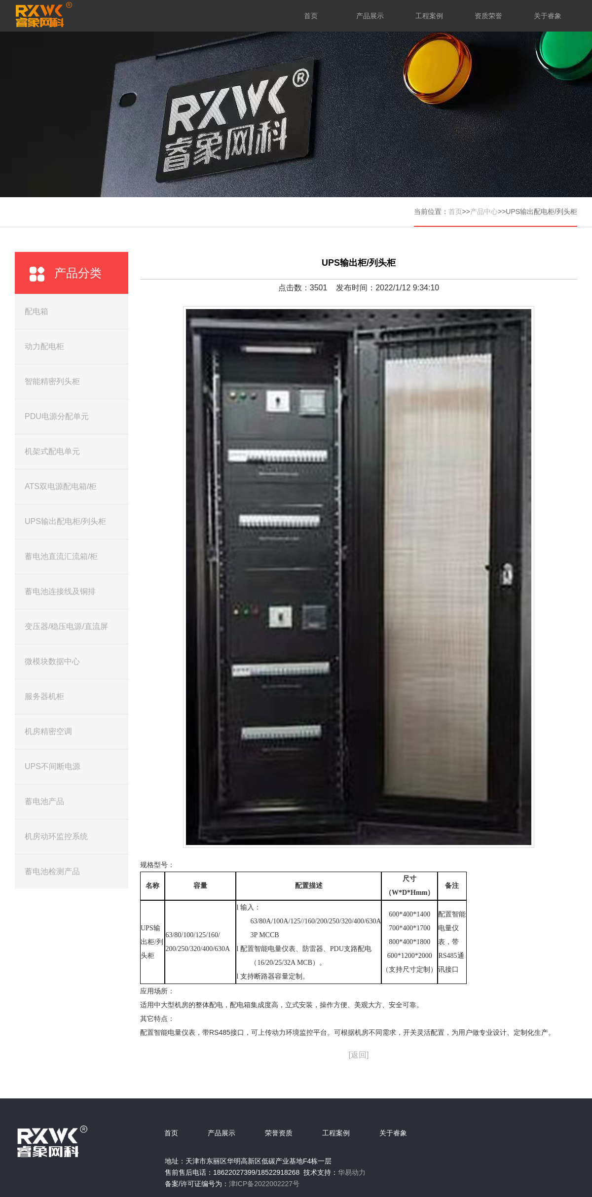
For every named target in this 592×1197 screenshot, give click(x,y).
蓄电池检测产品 (52, 871)
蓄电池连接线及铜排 (60, 591)
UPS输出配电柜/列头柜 (65, 521)
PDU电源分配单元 (57, 416)
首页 (311, 16)
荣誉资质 (279, 1133)
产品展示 (370, 16)
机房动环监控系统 (56, 836)
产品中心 (484, 211)
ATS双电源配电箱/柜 (61, 486)
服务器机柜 (44, 696)
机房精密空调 (48, 731)
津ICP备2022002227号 (264, 1184)
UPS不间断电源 (52, 766)
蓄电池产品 (44, 801)
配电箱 (36, 311)
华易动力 (352, 1172)
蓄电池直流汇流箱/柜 (61, 556)
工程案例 (429, 16)
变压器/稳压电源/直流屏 (66, 626)
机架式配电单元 (52, 451)
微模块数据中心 (52, 661)
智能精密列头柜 (52, 381)
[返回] (359, 1055)
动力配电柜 (44, 346)
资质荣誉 (488, 16)
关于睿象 (547, 16)
